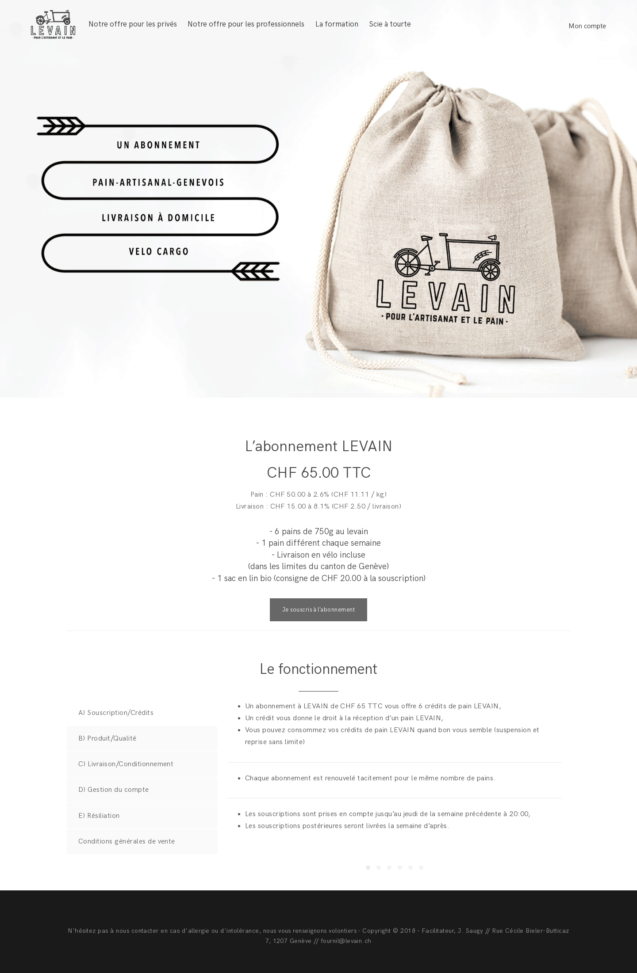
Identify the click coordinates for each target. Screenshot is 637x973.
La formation (336, 24)
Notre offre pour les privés (132, 24)
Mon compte (587, 26)
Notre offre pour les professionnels (246, 24)
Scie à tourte (390, 24)
